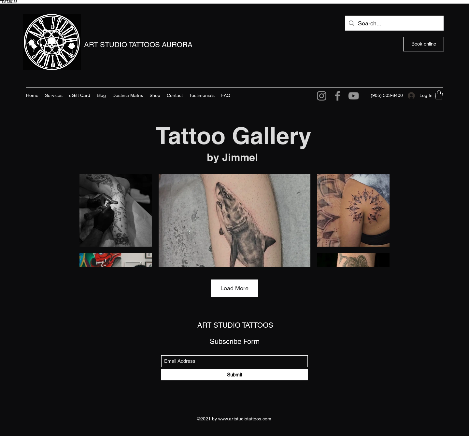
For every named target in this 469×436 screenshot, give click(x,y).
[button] (439, 94)
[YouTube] (353, 95)
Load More (234, 288)
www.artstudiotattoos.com (244, 418)
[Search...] (394, 23)
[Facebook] (337, 95)
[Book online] (423, 44)
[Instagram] (321, 95)
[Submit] (234, 374)
